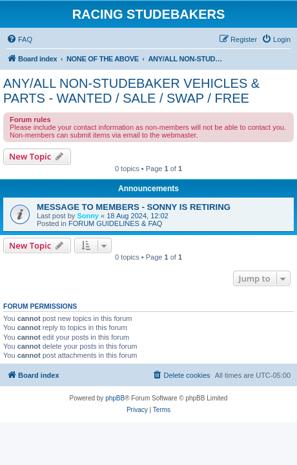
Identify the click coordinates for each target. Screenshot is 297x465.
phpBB (115, 398)
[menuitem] (19, 39)
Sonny (88, 216)
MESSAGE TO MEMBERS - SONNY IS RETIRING (133, 207)
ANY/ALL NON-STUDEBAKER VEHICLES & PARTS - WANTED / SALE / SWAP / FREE (131, 90)
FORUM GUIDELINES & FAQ (115, 223)
